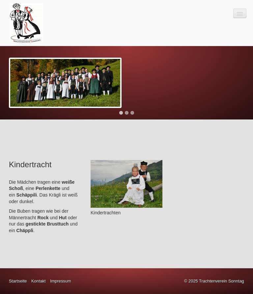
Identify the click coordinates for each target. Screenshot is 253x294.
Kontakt (38, 281)
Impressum (60, 281)
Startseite (18, 281)
